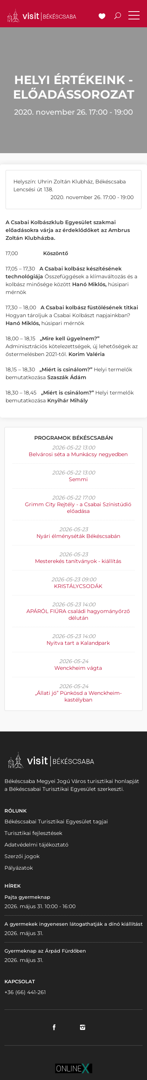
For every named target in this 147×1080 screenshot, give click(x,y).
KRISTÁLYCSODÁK (78, 586)
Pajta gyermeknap (27, 897)
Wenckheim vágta (78, 668)
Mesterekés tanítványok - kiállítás (78, 561)
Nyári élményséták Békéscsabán (78, 536)
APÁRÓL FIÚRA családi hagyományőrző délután (78, 614)
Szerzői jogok (21, 856)
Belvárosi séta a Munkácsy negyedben (78, 454)
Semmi (78, 479)
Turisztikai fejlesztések (33, 833)
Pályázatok (18, 867)
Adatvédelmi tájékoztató (36, 844)
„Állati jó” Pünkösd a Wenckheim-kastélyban (78, 696)
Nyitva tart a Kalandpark (78, 643)
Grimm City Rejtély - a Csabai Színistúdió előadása (78, 507)
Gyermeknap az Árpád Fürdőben (45, 951)
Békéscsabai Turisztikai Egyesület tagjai (56, 821)
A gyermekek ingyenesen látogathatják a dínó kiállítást (73, 924)
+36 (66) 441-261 (25, 992)
